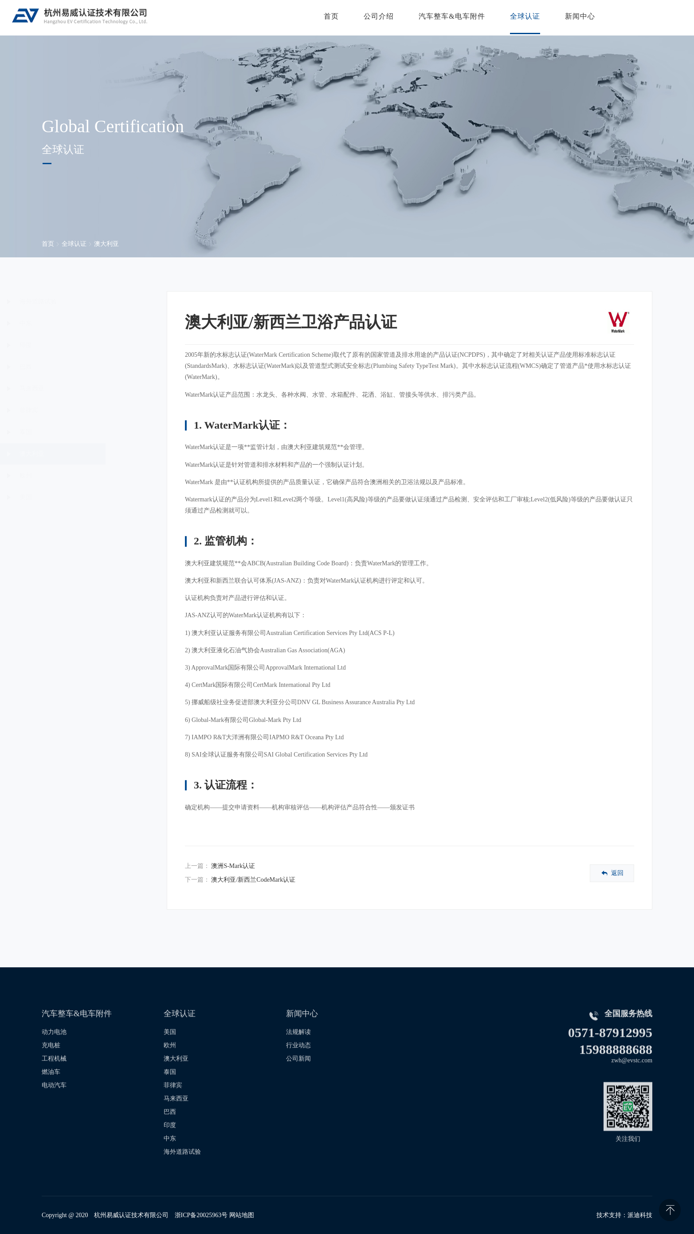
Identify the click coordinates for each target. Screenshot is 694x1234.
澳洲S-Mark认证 (233, 866)
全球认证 (523, 17)
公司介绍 (377, 17)
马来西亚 (75, 388)
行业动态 (298, 1059)
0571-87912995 (610, 1046)
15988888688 (615, 1063)
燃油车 (51, 1086)
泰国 (69, 432)
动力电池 (54, 1046)
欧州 (69, 475)
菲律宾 (72, 410)
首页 (329, 17)
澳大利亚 (106, 243)
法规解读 (298, 1046)
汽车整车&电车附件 (450, 17)
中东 (69, 323)
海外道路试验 (81, 301)
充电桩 (51, 1059)
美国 (69, 497)
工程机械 (54, 1072)
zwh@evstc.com (632, 1074)
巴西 (69, 366)
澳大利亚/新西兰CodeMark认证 (253, 879)
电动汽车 (54, 1099)
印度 (69, 345)
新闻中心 (578, 17)
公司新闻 (298, 1072)
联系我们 (649, 17)
